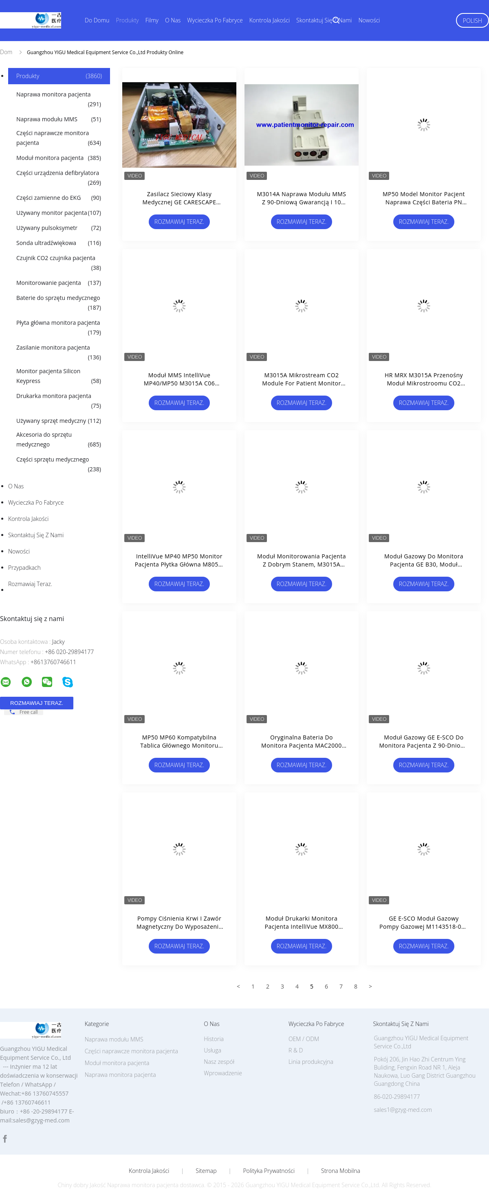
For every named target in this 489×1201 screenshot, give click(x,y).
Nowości (369, 20)
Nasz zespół (219, 1061)
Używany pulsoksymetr (58, 228)
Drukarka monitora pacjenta (58, 401)
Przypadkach (24, 567)
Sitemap (206, 1171)
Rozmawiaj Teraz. (30, 584)
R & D (296, 1050)
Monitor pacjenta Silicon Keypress (58, 376)
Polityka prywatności (269, 1171)
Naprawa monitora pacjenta (58, 99)
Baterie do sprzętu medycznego (58, 303)
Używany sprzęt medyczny (58, 421)
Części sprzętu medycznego (58, 464)
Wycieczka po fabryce (214, 20)
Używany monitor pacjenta (58, 213)
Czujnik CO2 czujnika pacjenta (58, 263)
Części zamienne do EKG (58, 198)
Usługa (212, 1050)
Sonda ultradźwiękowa (58, 243)
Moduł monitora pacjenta (58, 158)
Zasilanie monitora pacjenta (58, 352)
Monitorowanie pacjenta (58, 283)
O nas (173, 20)
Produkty (127, 20)
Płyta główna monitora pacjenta (58, 328)
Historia (214, 1039)
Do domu (97, 20)
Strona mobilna (340, 1171)
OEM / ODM (304, 1039)
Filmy (152, 20)
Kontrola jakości (269, 20)
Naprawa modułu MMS (58, 119)
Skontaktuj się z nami (324, 20)
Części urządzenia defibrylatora (58, 178)
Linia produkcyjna (311, 1061)
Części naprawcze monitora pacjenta (58, 138)
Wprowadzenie (223, 1073)
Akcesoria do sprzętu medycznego (58, 440)
